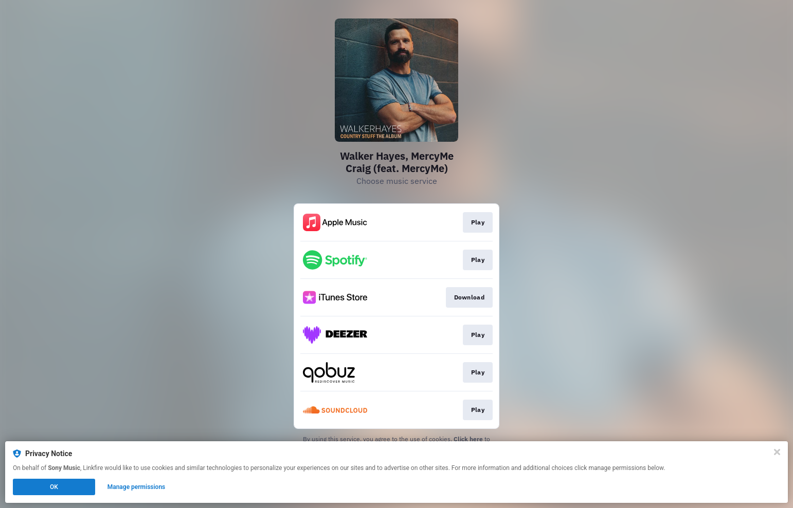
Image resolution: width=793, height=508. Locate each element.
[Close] (777, 452)
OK (54, 487)
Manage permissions (136, 487)
